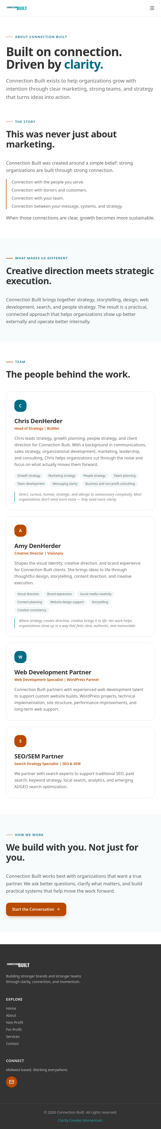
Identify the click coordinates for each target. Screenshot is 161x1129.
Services (12, 1036)
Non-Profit (14, 1022)
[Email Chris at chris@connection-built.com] (11, 1081)
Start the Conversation (36, 909)
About (11, 1015)
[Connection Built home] (16, 8)
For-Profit (14, 1029)
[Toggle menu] (152, 8)
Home (11, 1008)
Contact (12, 1043)
